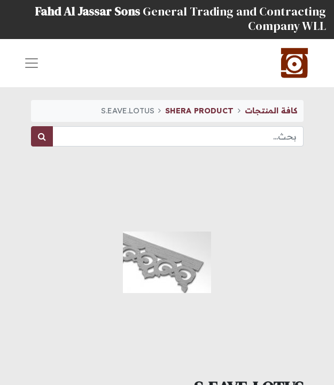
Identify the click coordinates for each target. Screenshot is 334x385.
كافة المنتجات (271, 111)
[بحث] (42, 136)
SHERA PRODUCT (199, 111)
